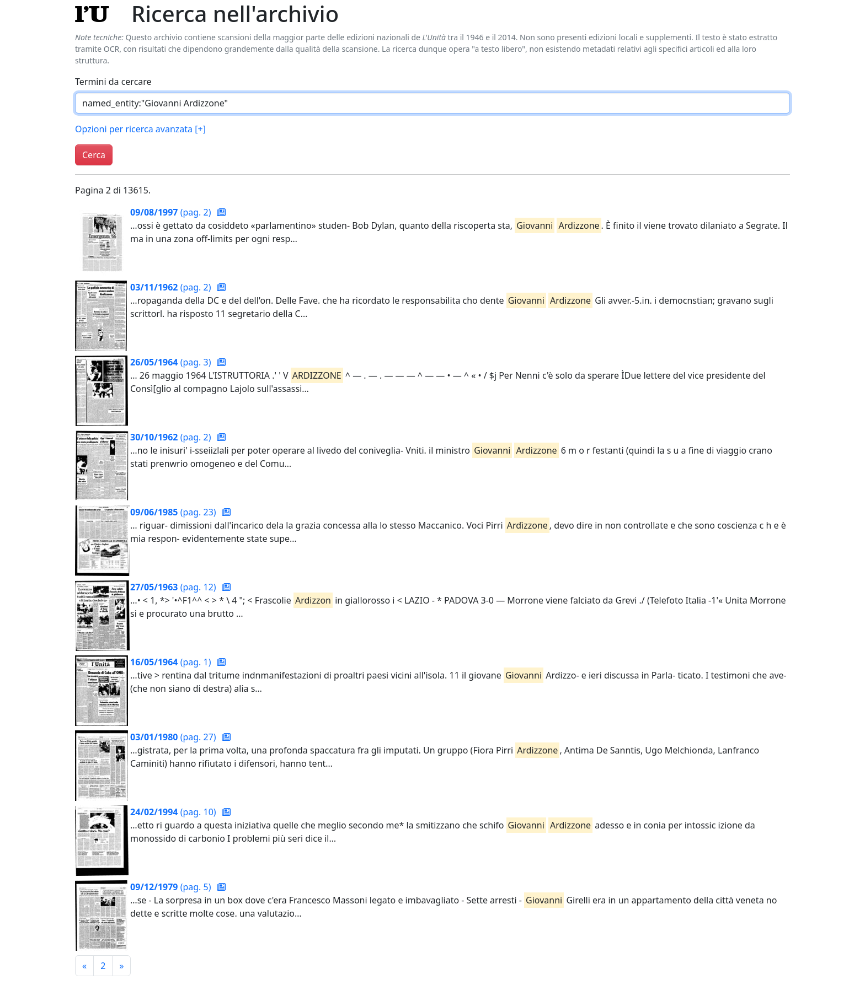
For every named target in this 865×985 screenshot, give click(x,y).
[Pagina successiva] (121, 965)
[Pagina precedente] (84, 965)
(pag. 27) (174, 737)
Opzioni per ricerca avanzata (140, 129)
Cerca (93, 155)
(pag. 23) (174, 512)
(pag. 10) (174, 812)
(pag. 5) (171, 887)
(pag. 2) (171, 212)
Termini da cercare (113, 82)
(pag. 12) (174, 587)
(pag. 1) (171, 662)
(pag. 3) (171, 362)
